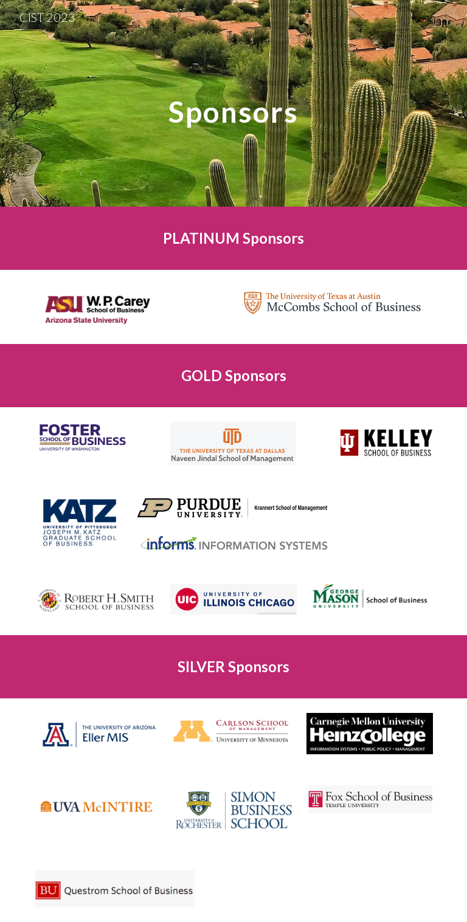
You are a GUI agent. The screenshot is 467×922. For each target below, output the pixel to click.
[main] (233, 103)
